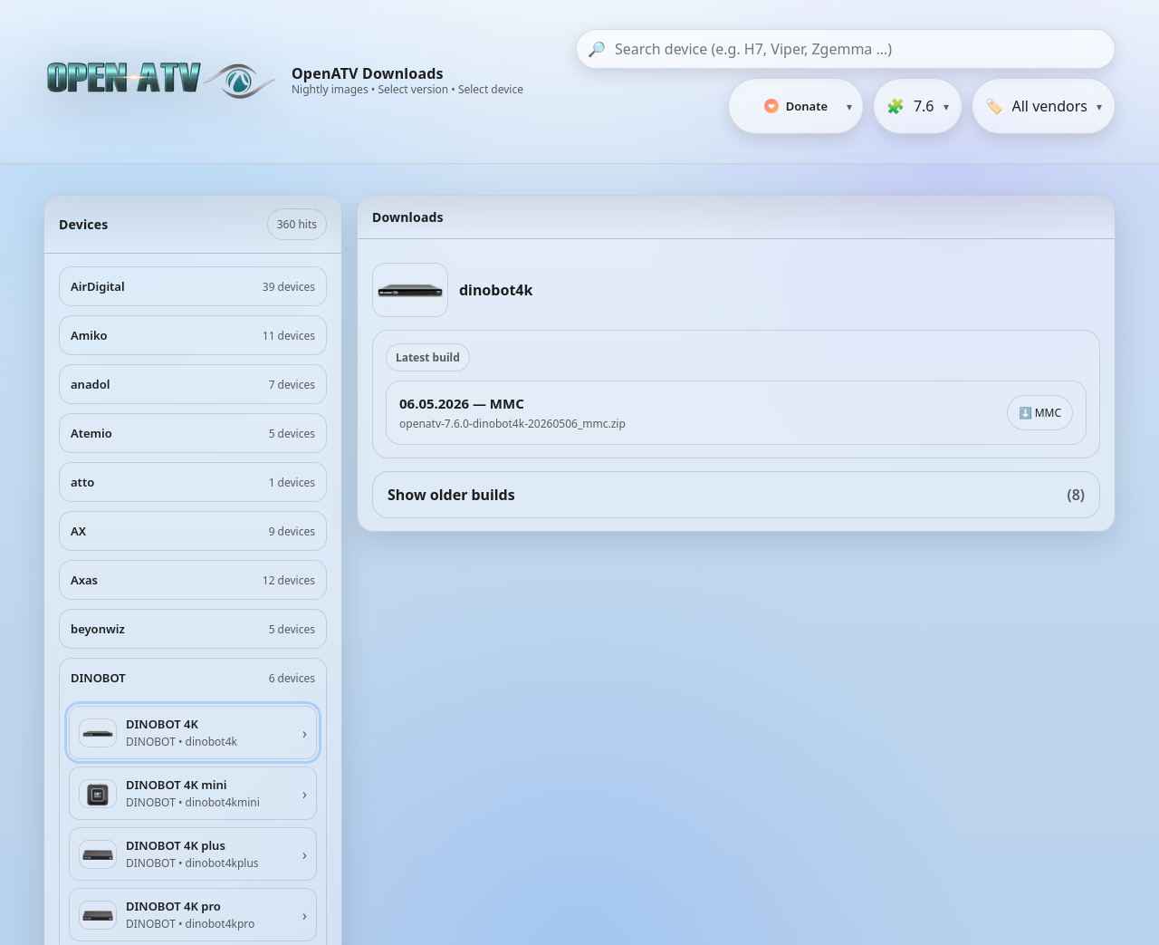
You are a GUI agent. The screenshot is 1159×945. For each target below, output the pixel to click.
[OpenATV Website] (163, 81)
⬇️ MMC (1040, 412)
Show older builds (736, 495)
